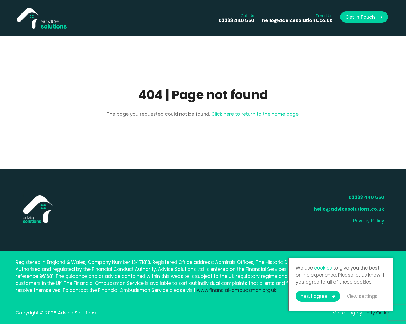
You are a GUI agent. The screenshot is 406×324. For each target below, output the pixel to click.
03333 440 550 (366, 197)
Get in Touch (360, 17)
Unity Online (377, 312)
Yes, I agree (314, 296)
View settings (362, 296)
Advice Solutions (41, 18)
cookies (323, 268)
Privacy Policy (368, 220)
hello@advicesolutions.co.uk (349, 209)
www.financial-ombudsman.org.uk (236, 290)
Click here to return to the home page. (255, 114)
